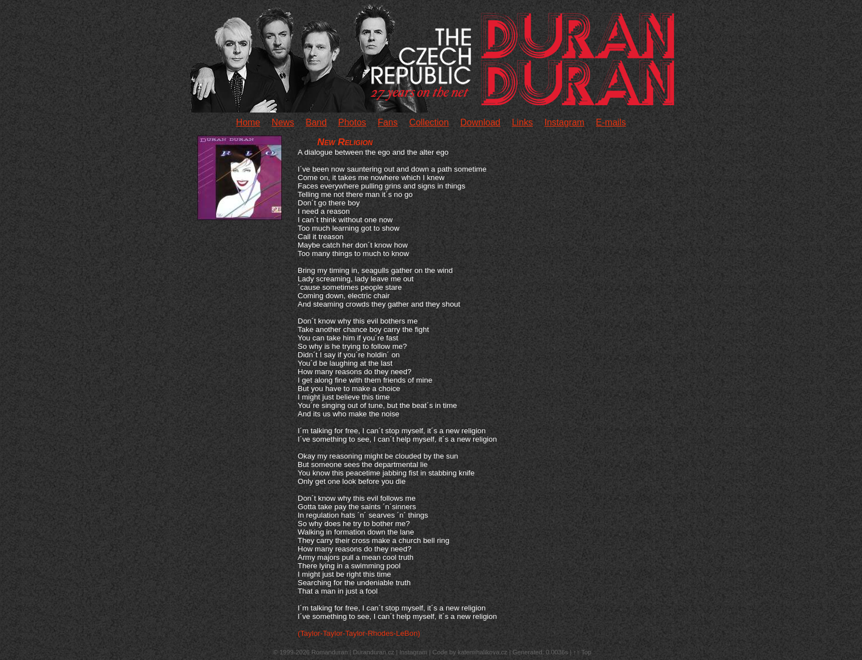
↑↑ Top (582, 652)
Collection (428, 122)
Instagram (564, 122)
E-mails (611, 122)
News (283, 122)
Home (248, 122)
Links (522, 122)
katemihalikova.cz (482, 652)
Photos (352, 122)
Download (480, 122)
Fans (388, 122)
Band (316, 122)
